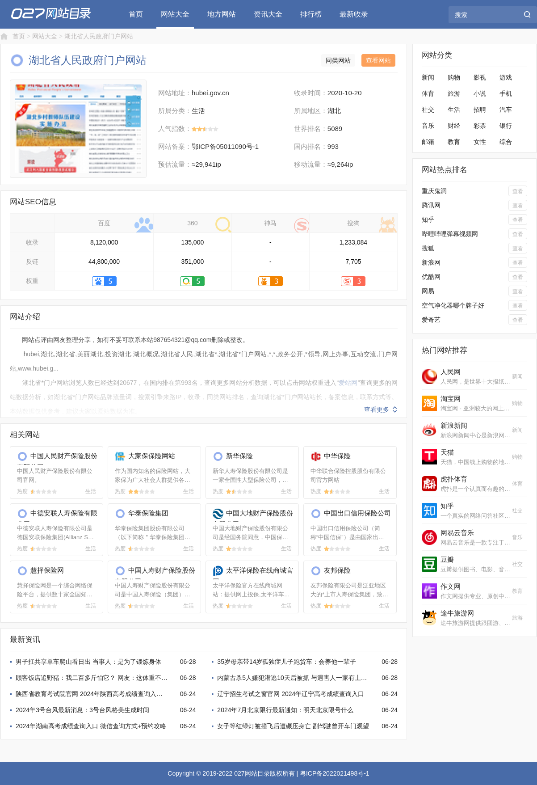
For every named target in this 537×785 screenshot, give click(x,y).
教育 (454, 141)
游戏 (505, 77)
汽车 (505, 109)
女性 (480, 141)
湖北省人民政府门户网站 (98, 36)
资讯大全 (268, 14)
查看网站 (378, 60)
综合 (505, 141)
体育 (428, 93)
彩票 (480, 125)
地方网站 (221, 14)
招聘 (480, 109)
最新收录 (354, 14)
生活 (454, 109)
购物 (454, 77)
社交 (428, 109)
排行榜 (311, 14)
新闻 (428, 77)
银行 (505, 125)
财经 (454, 125)
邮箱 (428, 141)
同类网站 (338, 60)
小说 (480, 93)
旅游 (454, 93)
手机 (505, 93)
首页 (136, 14)
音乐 (428, 125)
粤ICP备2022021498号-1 (334, 773)
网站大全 (175, 14)
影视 (480, 77)
